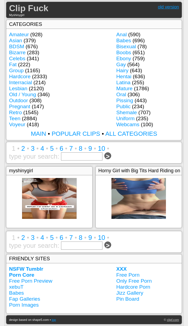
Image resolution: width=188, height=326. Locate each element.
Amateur (19, 34)
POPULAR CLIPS (75, 133)
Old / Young (22, 94)
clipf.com (173, 319)
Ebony (123, 58)
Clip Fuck (28, 8)
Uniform (125, 118)
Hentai (123, 76)
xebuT (16, 287)
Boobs (123, 52)
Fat (13, 64)
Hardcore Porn (133, 287)
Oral (121, 94)
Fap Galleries (24, 299)
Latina (123, 82)
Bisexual (126, 46)
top (54, 319)
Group (16, 70)
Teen (14, 118)
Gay (121, 64)
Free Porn (128, 275)
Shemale (126, 112)
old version (168, 7)
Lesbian (18, 88)
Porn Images (24, 305)
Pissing (124, 100)
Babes (123, 40)
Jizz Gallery (129, 293)
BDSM (16, 46)
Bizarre (17, 52)
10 (101, 148)
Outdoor (18, 100)
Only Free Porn (134, 281)
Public (123, 106)
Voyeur (17, 124)
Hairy (122, 70)
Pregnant (19, 106)
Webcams (128, 124)
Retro (15, 112)
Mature (124, 88)
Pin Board (127, 299)
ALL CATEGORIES (131, 133)
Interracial (20, 82)
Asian (15, 40)
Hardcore (20, 76)
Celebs (17, 58)
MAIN (38, 133)
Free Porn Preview (30, 281)
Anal (121, 34)
